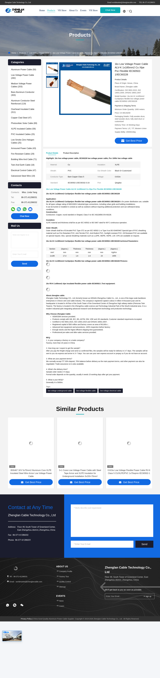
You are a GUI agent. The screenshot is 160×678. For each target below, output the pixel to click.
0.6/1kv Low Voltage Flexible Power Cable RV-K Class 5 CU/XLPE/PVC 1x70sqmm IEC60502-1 (129, 472)
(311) (22, 110)
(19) (23, 176)
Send (144, 544)
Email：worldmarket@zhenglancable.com (24, 582)
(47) (21, 118)
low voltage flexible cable (86, 391)
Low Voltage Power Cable (39, 53)
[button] (13, 450)
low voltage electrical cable (110, 391)
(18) (22, 165)
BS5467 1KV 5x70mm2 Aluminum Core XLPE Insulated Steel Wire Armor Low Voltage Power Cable (31, 473)
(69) (24, 123)
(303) (22, 93)
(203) (21, 85)
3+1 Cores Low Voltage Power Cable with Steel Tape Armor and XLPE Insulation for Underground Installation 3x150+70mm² (80, 473)
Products (51, 10)
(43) (23, 148)
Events (83, 10)
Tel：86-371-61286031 (17, 577)
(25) (23, 134)
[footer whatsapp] (7, 605)
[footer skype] (15, 605)
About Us (73, 10)
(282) (22, 76)
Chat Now (110, 10)
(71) (24, 159)
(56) (23, 129)
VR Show (62, 10)
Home (42, 10)
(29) (22, 154)
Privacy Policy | (27, 619)
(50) (23, 69)
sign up (147, 596)
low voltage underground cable (60, 391)
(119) (23, 102)
